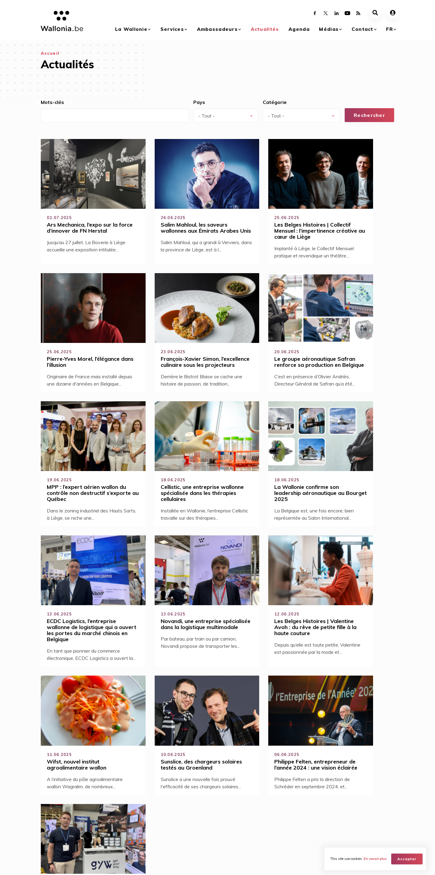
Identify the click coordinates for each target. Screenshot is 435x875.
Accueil (50, 53)
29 (212, 686)
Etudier (98, 828)
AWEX (91, 864)
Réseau (149, 837)
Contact (362, 29)
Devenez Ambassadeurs (166, 804)
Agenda (299, 29)
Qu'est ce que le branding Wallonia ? (61, 807)
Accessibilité (146, 736)
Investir (98, 820)
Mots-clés (52, 102)
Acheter (99, 804)
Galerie (300, 804)
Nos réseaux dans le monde (364, 815)
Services (172, 29)
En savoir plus (375, 859)
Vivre (96, 812)
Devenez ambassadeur (253, 747)
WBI (109, 864)
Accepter (407, 858)
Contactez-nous (360, 804)
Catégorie (275, 102)
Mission (149, 820)
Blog (146, 828)
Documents (304, 820)
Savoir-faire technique (158, 747)
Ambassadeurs (217, 29)
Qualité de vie (147, 757)
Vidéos (300, 812)
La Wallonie (131, 29)
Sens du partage (151, 725)
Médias (329, 29)
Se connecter (242, 736)
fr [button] (389, 29)
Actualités (265, 29)
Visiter (97, 837)
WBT (126, 864)
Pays (199, 102)
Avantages (152, 812)
